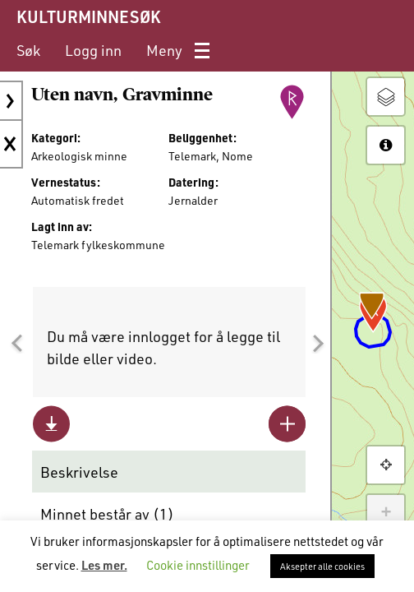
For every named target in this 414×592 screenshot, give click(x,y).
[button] (16, 344)
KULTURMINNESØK (88, 16)
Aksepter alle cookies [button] (322, 566)
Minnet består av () (107, 514)
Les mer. (104, 565)
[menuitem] (28, 50)
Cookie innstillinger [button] (198, 565)
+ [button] (385, 513)
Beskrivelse (79, 472)
